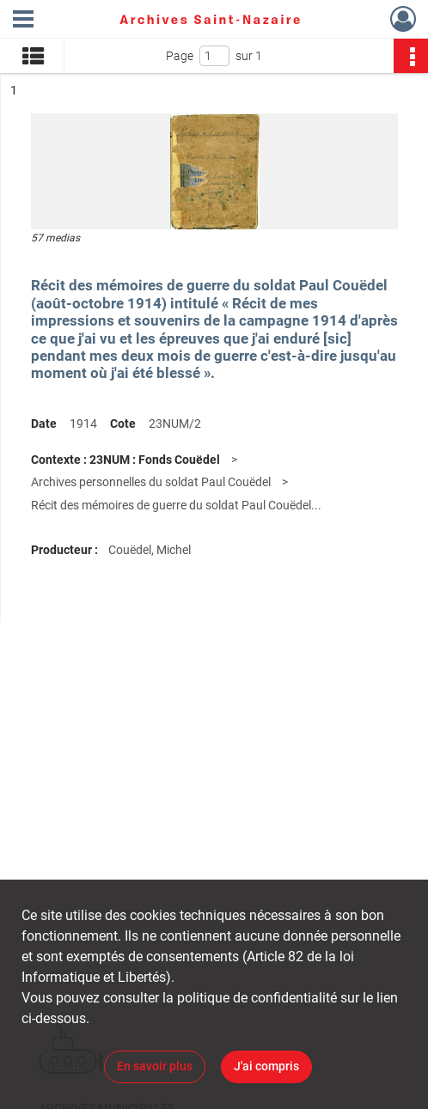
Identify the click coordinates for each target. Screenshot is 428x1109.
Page (179, 56)
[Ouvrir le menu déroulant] (23, 20)
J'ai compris (266, 1066)
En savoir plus (155, 1066)
